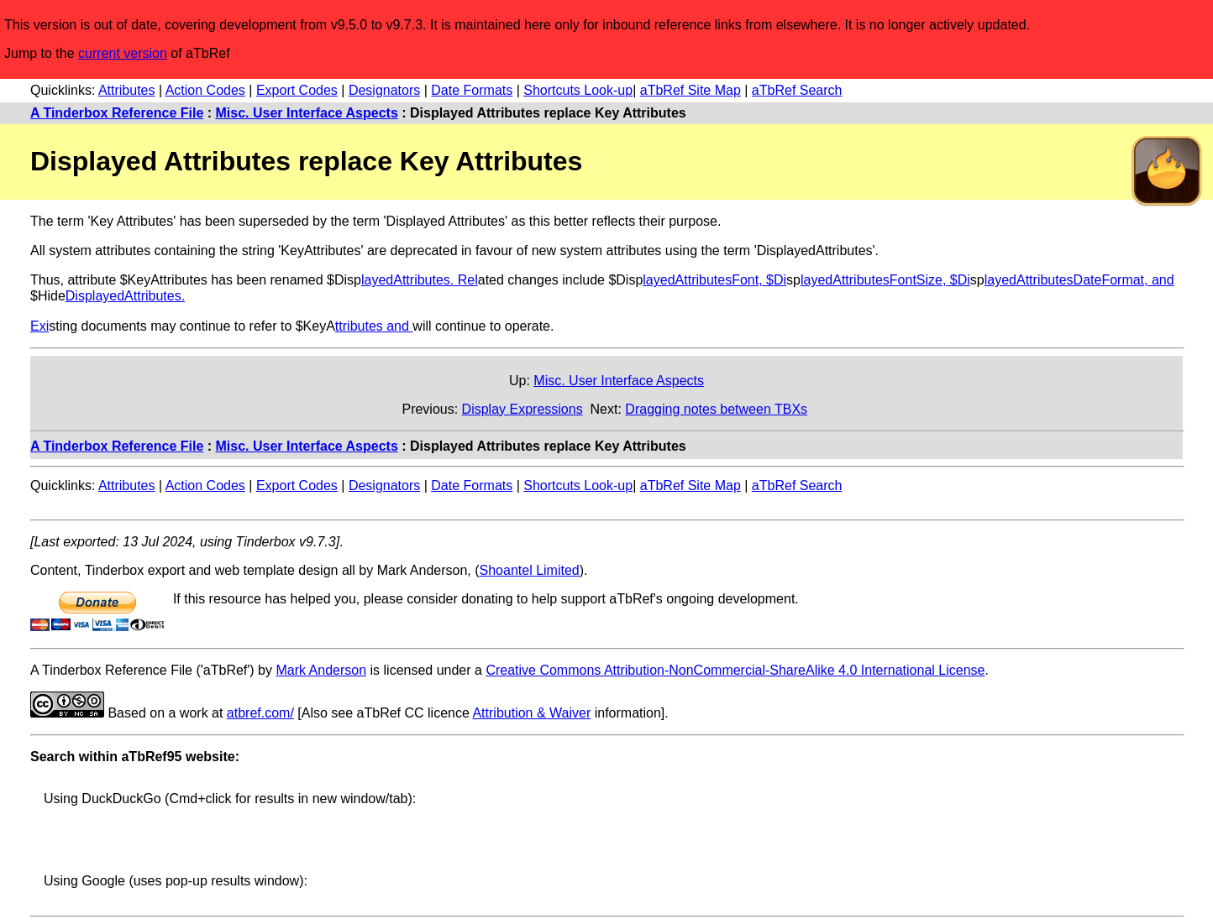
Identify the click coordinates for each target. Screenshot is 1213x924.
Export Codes (297, 90)
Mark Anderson (321, 670)
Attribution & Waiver (531, 713)
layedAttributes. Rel (419, 280)
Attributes (126, 90)
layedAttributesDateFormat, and (1079, 280)
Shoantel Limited (530, 570)
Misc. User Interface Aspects (307, 113)
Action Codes (205, 90)
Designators (384, 90)
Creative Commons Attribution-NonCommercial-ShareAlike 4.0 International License (735, 670)
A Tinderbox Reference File (116, 113)
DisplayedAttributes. (125, 296)
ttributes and (374, 326)
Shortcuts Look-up (578, 90)
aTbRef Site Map (690, 90)
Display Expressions (522, 409)
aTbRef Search (797, 90)
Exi (39, 326)
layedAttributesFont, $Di (714, 280)
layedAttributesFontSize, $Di (885, 280)
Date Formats (471, 90)
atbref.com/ (260, 713)
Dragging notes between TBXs (716, 409)
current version (122, 53)
